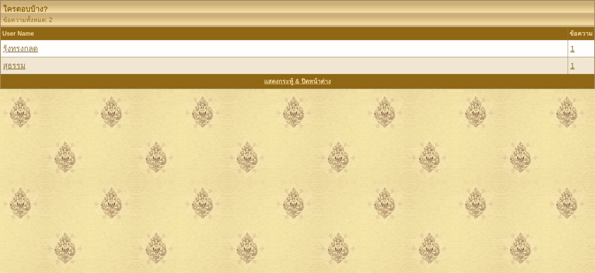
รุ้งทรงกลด (20, 48)
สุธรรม (14, 65)
